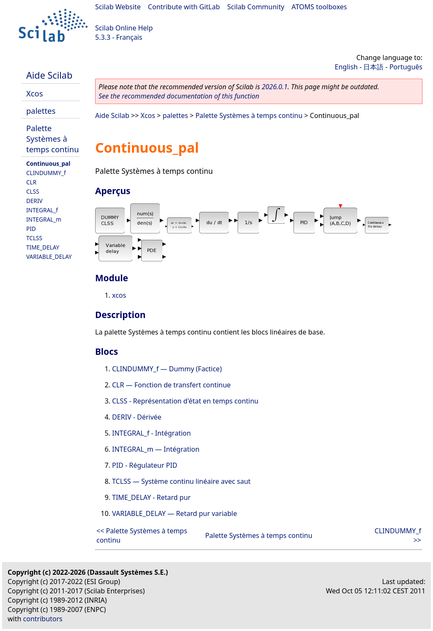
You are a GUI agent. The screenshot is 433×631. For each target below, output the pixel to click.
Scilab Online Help (124, 28)
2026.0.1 (275, 86)
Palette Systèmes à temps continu (52, 138)
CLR (31, 182)
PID (31, 229)
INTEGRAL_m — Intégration (156, 449)
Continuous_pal (48, 163)
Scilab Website (118, 6)
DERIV (34, 201)
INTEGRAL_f (42, 210)
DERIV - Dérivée (137, 417)
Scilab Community (255, 6)
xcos (119, 295)
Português (405, 66)
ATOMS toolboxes (319, 6)
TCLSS (34, 238)
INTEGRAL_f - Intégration (151, 433)
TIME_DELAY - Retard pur (151, 497)
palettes (40, 110)
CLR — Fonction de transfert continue (171, 385)
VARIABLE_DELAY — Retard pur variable (174, 513)
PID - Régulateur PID (144, 465)
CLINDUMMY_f (46, 173)
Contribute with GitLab (184, 6)
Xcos (34, 93)
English (346, 66)
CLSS (32, 191)
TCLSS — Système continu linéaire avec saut (181, 481)
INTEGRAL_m (43, 219)
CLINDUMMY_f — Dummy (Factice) (167, 368)
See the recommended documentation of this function (179, 96)
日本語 (373, 66)
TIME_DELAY (42, 247)
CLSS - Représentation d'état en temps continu (185, 401)
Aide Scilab (49, 75)
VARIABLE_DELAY (49, 256)
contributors (43, 618)
